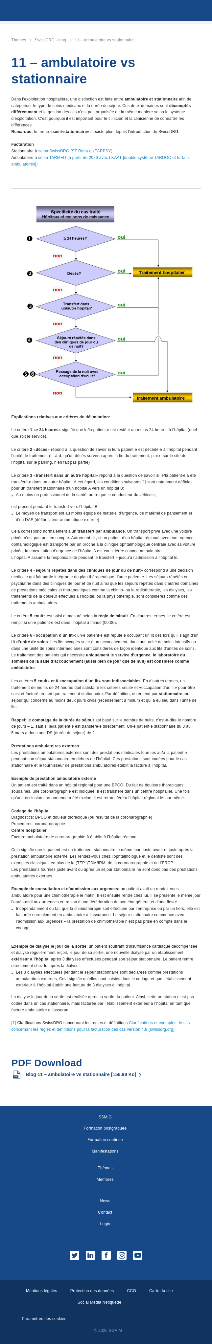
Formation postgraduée (105, 1128)
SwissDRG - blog (50, 40)
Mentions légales (41, 1291)
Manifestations (105, 1151)
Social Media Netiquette (100, 1302)
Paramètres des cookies (44, 1318)
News (105, 1201)
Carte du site (161, 1291)
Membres (105, 1179)
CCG (131, 1291)
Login (105, 1224)
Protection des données (92, 1291)
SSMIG (105, 1117)
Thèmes (19, 40)
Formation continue (105, 1139)
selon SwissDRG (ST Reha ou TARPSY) (75, 151)
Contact (105, 1212)
